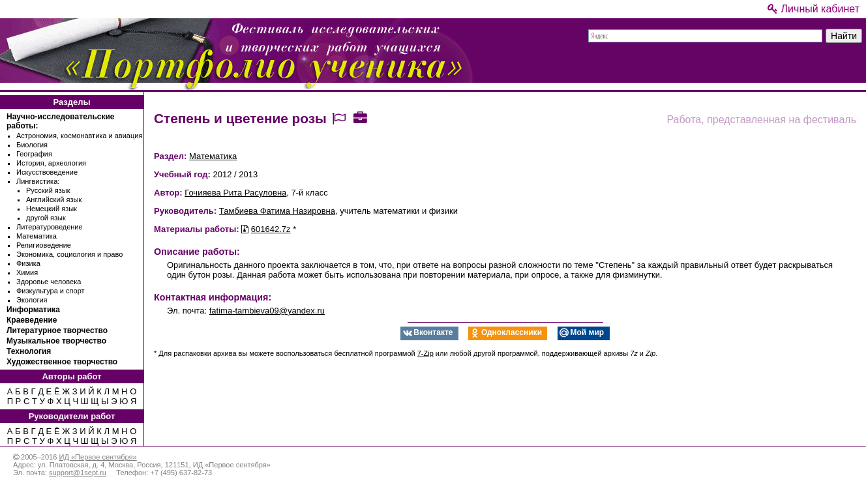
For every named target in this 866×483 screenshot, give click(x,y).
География (34, 154)
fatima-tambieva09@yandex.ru (267, 310)
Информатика (33, 309)
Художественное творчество (62, 361)
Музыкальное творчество (56, 340)
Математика (36, 236)
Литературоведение (49, 227)
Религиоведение (43, 245)
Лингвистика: (37, 181)
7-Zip (425, 353)
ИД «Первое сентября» (97, 457)
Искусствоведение (47, 172)
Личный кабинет (813, 8)
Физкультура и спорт (50, 291)
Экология (32, 300)
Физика (28, 263)
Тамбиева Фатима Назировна (277, 211)
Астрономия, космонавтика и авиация (79, 135)
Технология (29, 351)
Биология (32, 145)
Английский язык (54, 199)
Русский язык (48, 190)
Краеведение (32, 320)
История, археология (51, 163)
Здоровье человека (48, 281)
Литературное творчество (57, 330)
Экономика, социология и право (69, 254)
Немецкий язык (51, 208)
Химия (27, 272)
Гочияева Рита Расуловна (235, 193)
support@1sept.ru (77, 472)
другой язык (46, 218)
